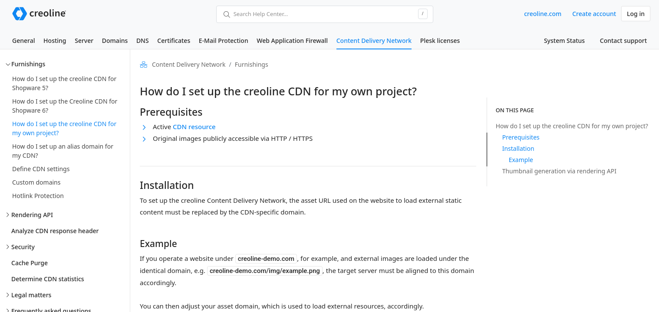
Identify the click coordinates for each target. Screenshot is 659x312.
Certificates (173, 40)
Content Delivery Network (374, 40)
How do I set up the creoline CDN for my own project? (64, 128)
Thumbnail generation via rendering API (559, 171)
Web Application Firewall (292, 40)
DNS (142, 40)
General (23, 40)
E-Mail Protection (223, 40)
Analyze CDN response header (55, 231)
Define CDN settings (40, 169)
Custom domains (36, 182)
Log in (636, 14)
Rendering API (32, 215)
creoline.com (542, 14)
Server (84, 40)
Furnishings (28, 64)
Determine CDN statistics (47, 279)
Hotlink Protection (38, 196)
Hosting (54, 40)
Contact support (623, 40)
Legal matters (31, 295)
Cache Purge (29, 263)
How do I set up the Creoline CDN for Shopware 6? (64, 105)
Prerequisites (521, 137)
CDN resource (194, 126)
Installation (518, 148)
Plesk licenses (440, 40)
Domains (115, 40)
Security (23, 247)
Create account (594, 14)
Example (521, 160)
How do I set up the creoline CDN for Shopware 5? (64, 83)
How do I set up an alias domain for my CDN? (62, 150)
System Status (564, 40)
